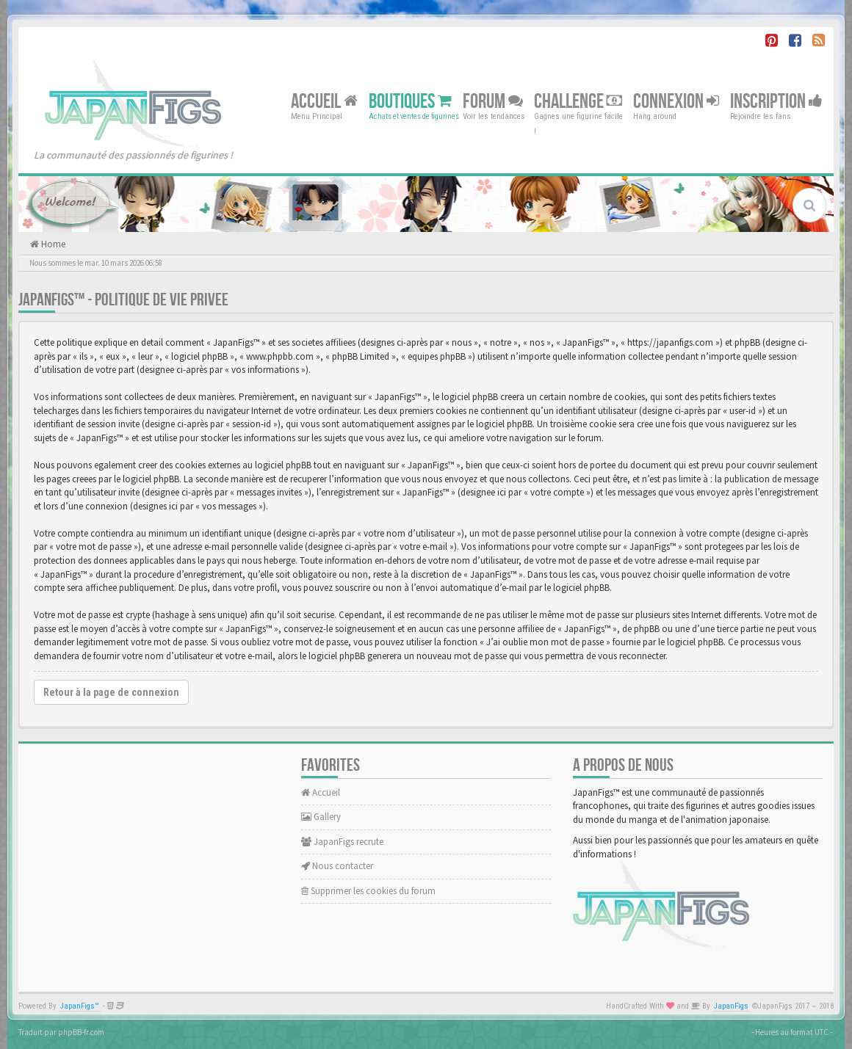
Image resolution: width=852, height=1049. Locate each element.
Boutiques (410, 101)
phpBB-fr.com (81, 1032)
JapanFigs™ (79, 1006)
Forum (493, 101)
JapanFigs (731, 1006)
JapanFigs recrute (342, 841)
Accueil (324, 101)
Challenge (578, 101)
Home (52, 244)
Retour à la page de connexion (111, 692)
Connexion (676, 101)
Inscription (776, 101)
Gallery (321, 816)
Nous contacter (337, 866)
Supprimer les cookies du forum (368, 891)
